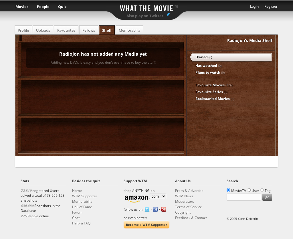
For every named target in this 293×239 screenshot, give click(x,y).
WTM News (184, 196)
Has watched (208, 65)
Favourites (66, 30)
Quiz (62, 6)
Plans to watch (210, 72)
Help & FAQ (81, 223)
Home (77, 190)
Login (254, 6)
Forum (77, 212)
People (43, 6)
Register (271, 6)
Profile (23, 30)
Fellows (88, 30)
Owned (203, 57)
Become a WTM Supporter (146, 224)
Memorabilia (129, 30)
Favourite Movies (213, 85)
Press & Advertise (189, 190)
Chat (76, 217)
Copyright (183, 212)
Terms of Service (188, 206)
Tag (268, 190)
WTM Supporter (84, 196)
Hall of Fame (82, 206)
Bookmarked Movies (214, 98)
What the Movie (146, 7)
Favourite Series (211, 91)
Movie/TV (238, 190)
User (255, 190)
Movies (21, 6)
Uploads (43, 30)
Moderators (184, 201)
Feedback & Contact (191, 217)
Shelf (107, 30)
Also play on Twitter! (145, 15)
